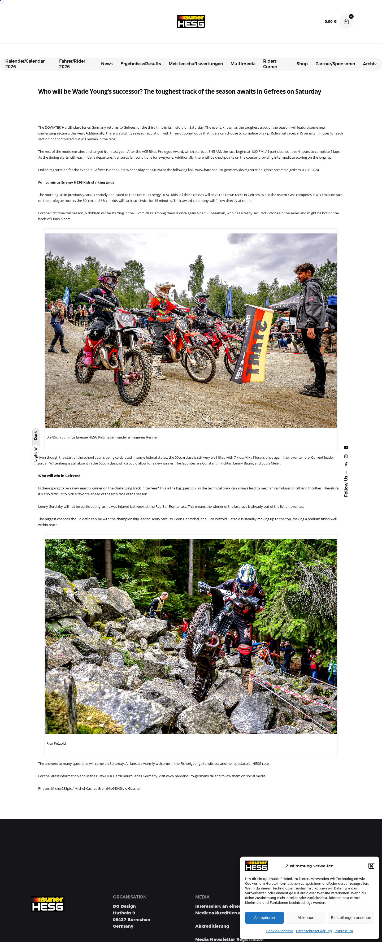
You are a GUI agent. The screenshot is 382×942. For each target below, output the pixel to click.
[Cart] (346, 21)
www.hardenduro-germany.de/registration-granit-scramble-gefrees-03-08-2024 (257, 169)
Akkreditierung (212, 926)
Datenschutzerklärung (314, 931)
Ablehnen (305, 917)
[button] (371, 866)
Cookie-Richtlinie (279, 931)
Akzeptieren (264, 917)
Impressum (344, 931)
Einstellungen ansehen (351, 917)
